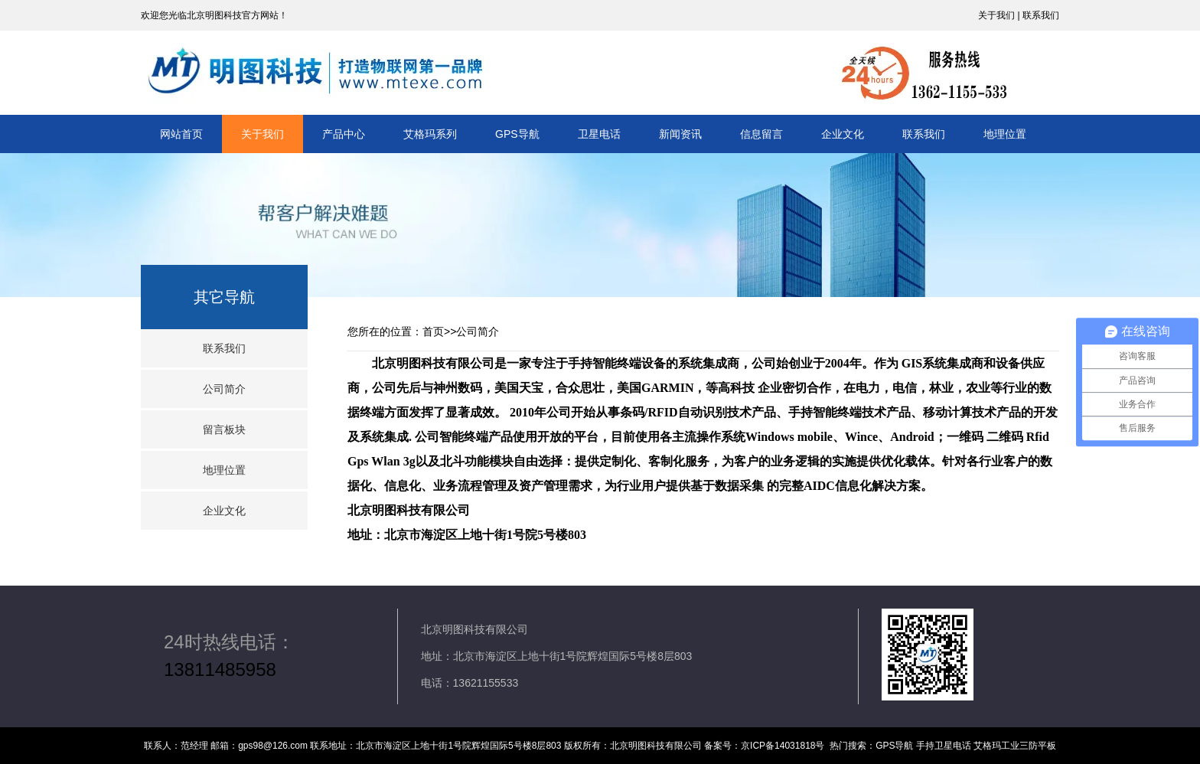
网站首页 (181, 134)
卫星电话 (599, 134)
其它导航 (224, 297)
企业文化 (842, 134)
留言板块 (224, 429)
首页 (433, 331)
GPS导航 (517, 134)
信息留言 (761, 134)
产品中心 (343, 134)
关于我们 (262, 134)
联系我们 (923, 134)
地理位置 (1004, 134)
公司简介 (224, 389)
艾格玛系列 (430, 134)
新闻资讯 (680, 134)
